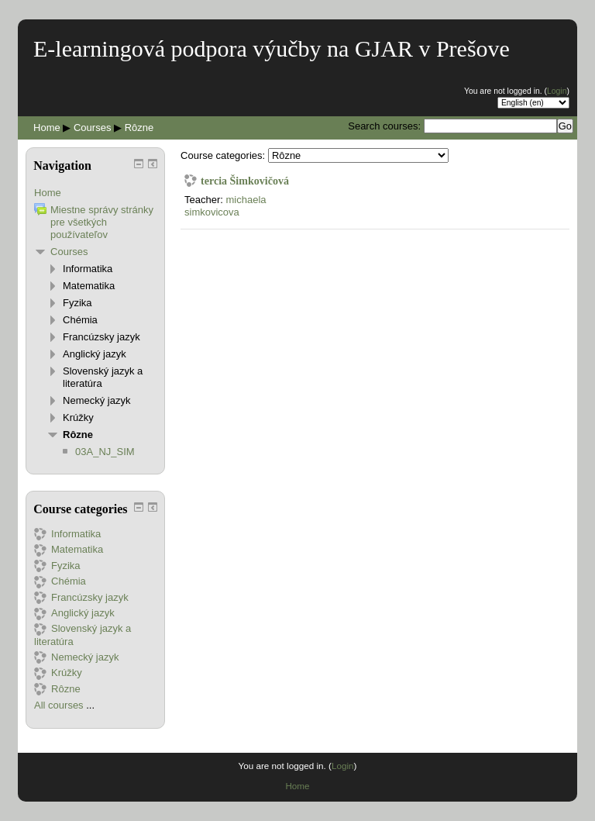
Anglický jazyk (94, 354)
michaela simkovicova (225, 206)
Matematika (89, 285)
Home (46, 127)
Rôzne (139, 127)
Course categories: (223, 155)
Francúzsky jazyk (101, 337)
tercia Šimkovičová (245, 180)
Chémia (80, 320)
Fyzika (77, 303)
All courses (59, 705)
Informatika (87, 268)
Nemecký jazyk (96, 400)
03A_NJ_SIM (105, 451)
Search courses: (386, 126)
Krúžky (78, 417)
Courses (92, 127)
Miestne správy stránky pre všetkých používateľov (101, 222)
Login (556, 91)
